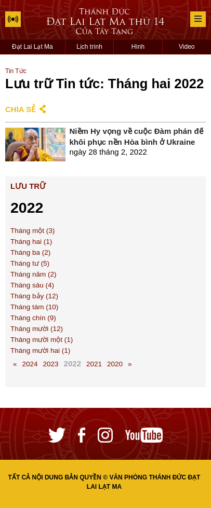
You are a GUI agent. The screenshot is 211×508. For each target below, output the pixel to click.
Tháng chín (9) (33, 318)
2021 (94, 364)
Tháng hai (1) (31, 241)
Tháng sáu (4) (32, 285)
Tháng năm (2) (33, 274)
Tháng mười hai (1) (40, 350)
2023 (51, 364)
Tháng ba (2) (30, 252)
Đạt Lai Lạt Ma (32, 46)
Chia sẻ (20, 109)
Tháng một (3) (32, 231)
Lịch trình (89, 46)
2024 (30, 364)
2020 (115, 364)
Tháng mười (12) (36, 329)
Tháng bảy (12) (34, 296)
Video (186, 46)
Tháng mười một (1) (41, 340)
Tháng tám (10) (34, 307)
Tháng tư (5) (29, 263)
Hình (137, 46)
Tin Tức (16, 71)
